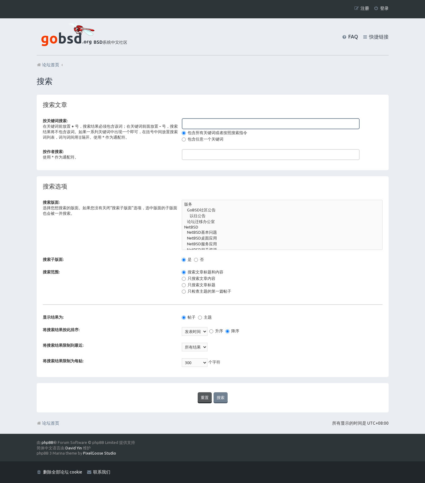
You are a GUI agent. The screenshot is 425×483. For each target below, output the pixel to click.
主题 (205, 317)
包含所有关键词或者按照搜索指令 (214, 132)
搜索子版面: (53, 259)
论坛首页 (48, 423)
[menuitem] (381, 8)
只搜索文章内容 (198, 278)
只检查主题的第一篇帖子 (206, 291)
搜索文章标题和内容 (202, 272)
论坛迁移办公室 (282, 222)
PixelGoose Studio (99, 453)
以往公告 (282, 216)
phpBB (47, 442)
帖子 (189, 317)
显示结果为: (53, 317)
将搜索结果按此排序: (61, 329)
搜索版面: (51, 202)
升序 (216, 331)
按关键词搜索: (55, 121)
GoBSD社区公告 (282, 210)
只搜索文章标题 (198, 285)
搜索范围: (51, 272)
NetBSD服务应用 (282, 244)
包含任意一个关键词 (202, 139)
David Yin (73, 448)
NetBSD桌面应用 (282, 238)
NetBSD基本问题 (282, 233)
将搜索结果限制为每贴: (63, 361)
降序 (232, 331)
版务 (282, 204)
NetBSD (282, 227)
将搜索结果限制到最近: (63, 345)
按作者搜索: (53, 151)
